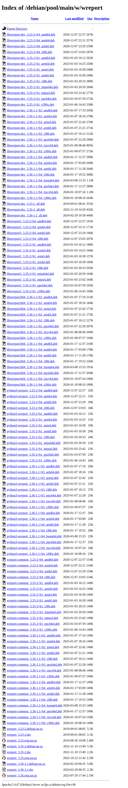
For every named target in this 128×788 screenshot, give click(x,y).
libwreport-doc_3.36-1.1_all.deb (27, 215)
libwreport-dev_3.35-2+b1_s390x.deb (30, 104)
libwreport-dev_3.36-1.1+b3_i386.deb (31, 133)
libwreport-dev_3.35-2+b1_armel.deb (30, 69)
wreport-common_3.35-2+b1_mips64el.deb (34, 612)
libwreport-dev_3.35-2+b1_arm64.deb (31, 63)
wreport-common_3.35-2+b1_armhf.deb (32, 600)
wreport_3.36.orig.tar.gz (22, 775)
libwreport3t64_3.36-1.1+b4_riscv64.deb (32, 378)
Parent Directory (17, 28)
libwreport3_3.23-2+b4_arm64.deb (29, 227)
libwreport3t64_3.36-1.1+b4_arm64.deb (32, 349)
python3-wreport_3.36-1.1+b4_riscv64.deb (34, 548)
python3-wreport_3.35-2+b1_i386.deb (31, 437)
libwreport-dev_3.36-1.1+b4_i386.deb (31, 174)
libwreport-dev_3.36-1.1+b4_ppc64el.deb (33, 186)
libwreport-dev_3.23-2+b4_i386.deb (29, 52)
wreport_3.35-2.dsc (19, 752)
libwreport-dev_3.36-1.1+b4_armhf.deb (31, 168)
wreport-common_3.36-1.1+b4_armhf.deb (33, 693)
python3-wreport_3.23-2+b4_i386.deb (31, 408)
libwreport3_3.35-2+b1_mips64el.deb (30, 273)
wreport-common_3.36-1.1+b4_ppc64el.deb (34, 711)
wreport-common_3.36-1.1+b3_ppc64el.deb (34, 664)
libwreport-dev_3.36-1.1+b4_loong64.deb (33, 180)
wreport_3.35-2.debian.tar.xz (25, 746)
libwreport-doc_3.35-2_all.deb (26, 209)
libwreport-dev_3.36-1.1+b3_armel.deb (31, 122)
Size (90, 18)
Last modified (74, 18)
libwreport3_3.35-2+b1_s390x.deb (28, 291)
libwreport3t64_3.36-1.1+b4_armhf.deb (31, 355)
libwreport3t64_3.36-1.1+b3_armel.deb (31, 308)
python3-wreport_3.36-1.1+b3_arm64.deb (33, 472)
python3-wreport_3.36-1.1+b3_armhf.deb (33, 483)
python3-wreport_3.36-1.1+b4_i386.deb (32, 530)
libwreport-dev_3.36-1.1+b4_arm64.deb (32, 163)
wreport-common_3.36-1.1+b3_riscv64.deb (34, 670)
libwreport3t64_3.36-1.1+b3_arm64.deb (32, 303)
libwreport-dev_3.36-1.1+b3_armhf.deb (31, 128)
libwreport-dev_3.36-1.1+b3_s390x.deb (31, 151)
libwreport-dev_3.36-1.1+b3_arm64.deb (32, 116)
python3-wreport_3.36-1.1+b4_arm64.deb (33, 518)
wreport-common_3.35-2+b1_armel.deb (32, 594)
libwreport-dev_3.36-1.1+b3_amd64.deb (32, 110)
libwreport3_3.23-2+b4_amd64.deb (29, 221)
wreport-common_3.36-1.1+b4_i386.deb (32, 699)
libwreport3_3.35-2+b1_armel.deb (28, 256)
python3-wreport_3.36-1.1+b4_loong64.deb (34, 536)
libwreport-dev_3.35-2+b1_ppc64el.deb (31, 98)
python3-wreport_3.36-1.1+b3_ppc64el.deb (34, 495)
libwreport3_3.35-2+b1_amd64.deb (29, 244)
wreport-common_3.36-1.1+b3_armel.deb (33, 647)
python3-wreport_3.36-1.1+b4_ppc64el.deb (34, 542)
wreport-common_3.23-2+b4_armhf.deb (32, 571)
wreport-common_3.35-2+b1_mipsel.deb (32, 618)
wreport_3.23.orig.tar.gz (22, 740)
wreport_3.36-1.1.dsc (20, 769)
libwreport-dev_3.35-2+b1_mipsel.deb (31, 93)
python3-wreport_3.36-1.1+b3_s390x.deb (33, 507)
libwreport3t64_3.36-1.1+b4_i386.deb (31, 361)
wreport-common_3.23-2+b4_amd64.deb (32, 559)
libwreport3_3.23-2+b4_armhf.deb (28, 233)
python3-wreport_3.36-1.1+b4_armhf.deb (33, 524)
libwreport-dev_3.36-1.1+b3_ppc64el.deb (33, 139)
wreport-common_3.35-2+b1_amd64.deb (32, 583)
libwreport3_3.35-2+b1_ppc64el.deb (30, 285)
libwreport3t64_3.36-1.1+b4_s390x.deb (31, 384)
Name (35, 18)
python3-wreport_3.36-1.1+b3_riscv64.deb (34, 501)
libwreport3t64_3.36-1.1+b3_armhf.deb (31, 314)
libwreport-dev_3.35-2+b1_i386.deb (29, 81)
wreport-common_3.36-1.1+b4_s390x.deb (33, 723)
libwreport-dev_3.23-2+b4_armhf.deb (30, 46)
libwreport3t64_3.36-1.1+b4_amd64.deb (32, 343)
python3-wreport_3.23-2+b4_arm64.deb (32, 396)
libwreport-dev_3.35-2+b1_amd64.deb (31, 58)
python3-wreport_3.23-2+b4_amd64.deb (32, 390)
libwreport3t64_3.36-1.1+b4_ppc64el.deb (33, 373)
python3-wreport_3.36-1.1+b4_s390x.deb (33, 553)
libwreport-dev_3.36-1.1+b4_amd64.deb (32, 157)
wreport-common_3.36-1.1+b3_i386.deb (32, 658)
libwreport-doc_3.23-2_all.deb (26, 203)
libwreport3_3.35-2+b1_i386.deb (27, 268)
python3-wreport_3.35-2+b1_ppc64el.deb (33, 454)
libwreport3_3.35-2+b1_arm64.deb (29, 250)
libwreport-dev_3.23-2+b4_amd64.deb (31, 34)
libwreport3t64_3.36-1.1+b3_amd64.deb (32, 297)
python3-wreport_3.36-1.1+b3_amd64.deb (33, 466)
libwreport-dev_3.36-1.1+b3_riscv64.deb (32, 145)
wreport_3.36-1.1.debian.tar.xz (26, 763)
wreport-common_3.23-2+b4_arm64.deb (32, 565)
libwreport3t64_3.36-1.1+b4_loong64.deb (33, 367)
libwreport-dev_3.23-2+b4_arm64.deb (31, 40)
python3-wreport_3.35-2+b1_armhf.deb (31, 431)
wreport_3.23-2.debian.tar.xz (25, 728)
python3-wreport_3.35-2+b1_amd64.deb (32, 413)
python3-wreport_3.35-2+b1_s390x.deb (31, 460)
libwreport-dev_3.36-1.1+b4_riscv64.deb (32, 192)
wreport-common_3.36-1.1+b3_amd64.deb (34, 635)
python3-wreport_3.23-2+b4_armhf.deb (31, 402)
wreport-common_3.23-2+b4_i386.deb (31, 577)
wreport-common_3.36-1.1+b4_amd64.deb (34, 682)
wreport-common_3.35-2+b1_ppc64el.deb (33, 623)
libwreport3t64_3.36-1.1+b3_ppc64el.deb (33, 326)
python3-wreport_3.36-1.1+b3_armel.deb (32, 478)
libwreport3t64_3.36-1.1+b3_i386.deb (31, 320)
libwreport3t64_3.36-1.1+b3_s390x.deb (31, 338)
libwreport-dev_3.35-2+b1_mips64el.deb (32, 87)
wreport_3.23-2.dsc (19, 734)
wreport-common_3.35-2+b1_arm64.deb (32, 588)
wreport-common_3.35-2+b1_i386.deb (31, 606)
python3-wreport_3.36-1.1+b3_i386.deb (32, 489)
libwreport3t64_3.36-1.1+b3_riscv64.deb (32, 332)
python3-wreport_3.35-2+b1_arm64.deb (32, 419)
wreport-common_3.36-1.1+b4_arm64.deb (33, 688)
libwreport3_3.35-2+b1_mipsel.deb (29, 279)
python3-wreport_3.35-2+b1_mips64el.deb (34, 443)
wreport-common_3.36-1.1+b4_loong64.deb (34, 705)
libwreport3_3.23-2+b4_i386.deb (27, 238)
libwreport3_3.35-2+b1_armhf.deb (28, 262)
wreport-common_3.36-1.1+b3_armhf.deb (33, 653)
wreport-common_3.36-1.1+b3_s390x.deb (33, 676)
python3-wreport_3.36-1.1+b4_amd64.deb (33, 513)
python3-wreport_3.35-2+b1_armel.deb (31, 425)
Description (101, 18)
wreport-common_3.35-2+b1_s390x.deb (32, 629)
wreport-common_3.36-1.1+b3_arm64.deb (33, 641)
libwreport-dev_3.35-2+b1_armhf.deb (30, 75)
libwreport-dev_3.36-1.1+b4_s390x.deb (31, 198)
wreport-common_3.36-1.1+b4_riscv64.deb (34, 717)
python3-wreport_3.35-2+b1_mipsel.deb (32, 448)
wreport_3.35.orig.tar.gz (22, 758)
